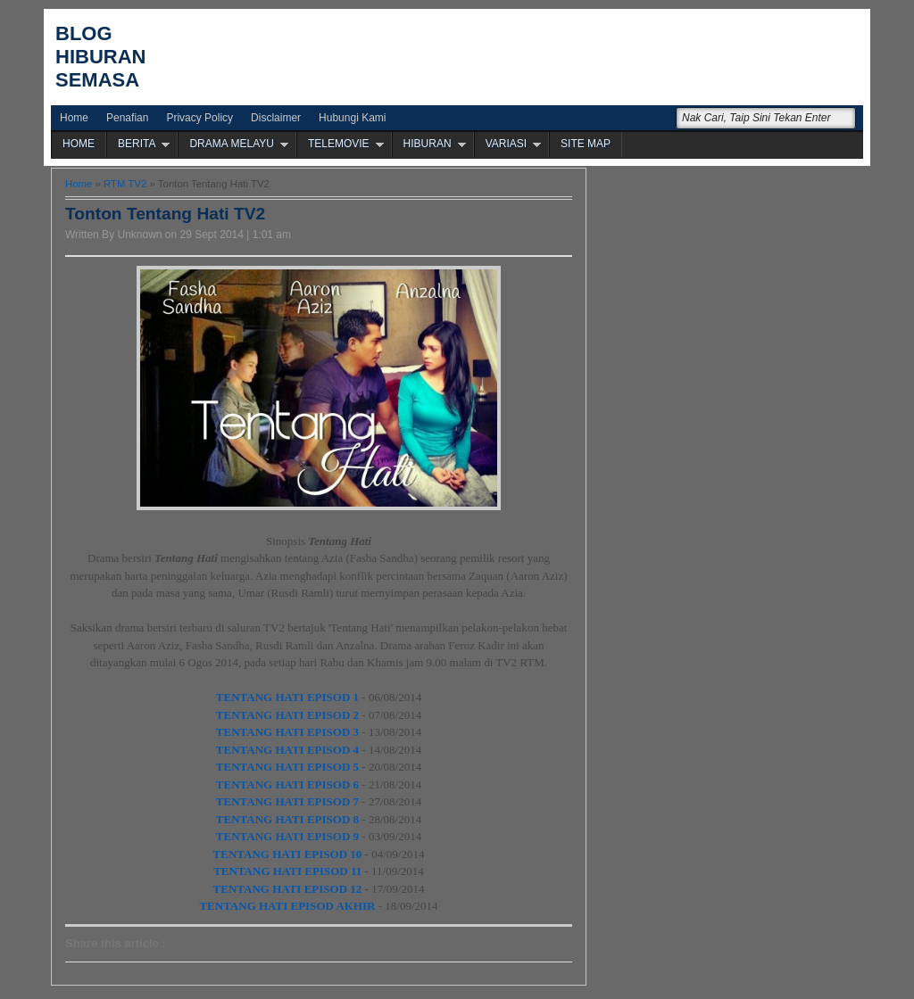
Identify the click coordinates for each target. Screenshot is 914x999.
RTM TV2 (125, 183)
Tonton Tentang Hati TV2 (165, 213)
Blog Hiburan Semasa (100, 56)
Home (74, 117)
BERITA (136, 143)
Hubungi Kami (352, 117)
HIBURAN (427, 143)
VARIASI (506, 143)
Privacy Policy (199, 117)
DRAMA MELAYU (231, 143)
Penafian (127, 117)
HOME (78, 143)
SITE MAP (586, 143)
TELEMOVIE (339, 143)
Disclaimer (276, 117)
